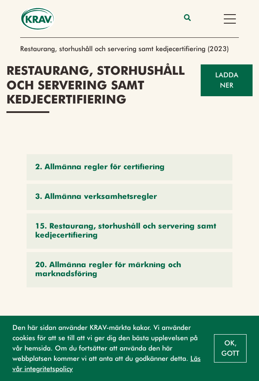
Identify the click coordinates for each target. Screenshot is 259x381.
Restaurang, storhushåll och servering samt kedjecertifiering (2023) (124, 49)
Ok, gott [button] (230, 348)
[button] (129, 167)
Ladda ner (226, 80)
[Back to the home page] (37, 18)
